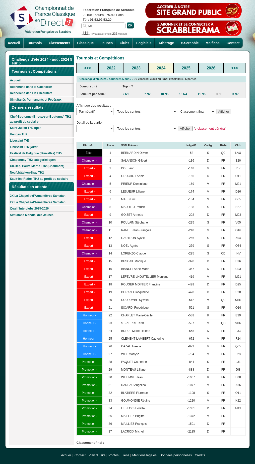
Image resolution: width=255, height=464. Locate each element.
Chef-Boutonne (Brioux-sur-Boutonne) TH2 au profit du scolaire (40, 119)
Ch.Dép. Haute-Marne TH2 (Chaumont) (37, 166)
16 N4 (183, 94)
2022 (111, 68)
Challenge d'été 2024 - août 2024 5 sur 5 (105, 78)
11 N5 (201, 94)
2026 (211, 68)
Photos (114, 455)
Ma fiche (213, 43)
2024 (161, 68)
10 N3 (165, 94)
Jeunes (107, 43)
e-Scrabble (190, 43)
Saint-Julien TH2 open (25, 128)
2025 (186, 68)
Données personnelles (176, 455)
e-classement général (209, 128)
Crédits (200, 455)
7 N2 (147, 94)
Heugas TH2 (18, 134)
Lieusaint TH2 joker (24, 147)
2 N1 (126, 94)
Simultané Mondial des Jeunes (32, 215)
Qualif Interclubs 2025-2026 (29, 208)
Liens (125, 455)
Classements (59, 43)
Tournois (34, 43)
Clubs (124, 43)
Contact (233, 43)
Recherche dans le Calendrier (31, 87)
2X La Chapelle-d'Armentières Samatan (37, 196)
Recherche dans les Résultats (31, 93)
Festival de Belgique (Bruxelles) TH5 (36, 153)
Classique (85, 43)
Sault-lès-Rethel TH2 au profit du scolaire (39, 179)
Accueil (14, 43)
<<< (87, 68)
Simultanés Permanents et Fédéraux (36, 99)
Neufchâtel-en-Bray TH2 (27, 172)
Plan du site (97, 455)
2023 (136, 68)
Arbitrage (166, 43)
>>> (234, 68)
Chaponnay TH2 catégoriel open (33, 160)
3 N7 (235, 94)
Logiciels (143, 43)
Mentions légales (144, 455)
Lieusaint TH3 (20, 140)
